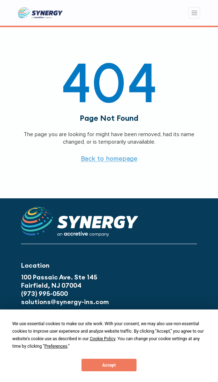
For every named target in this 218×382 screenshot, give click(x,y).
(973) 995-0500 (44, 293)
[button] (109, 159)
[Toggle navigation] (194, 13)
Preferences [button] (55, 346)
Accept (109, 365)
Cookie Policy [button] (102, 338)
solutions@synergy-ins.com (65, 302)
